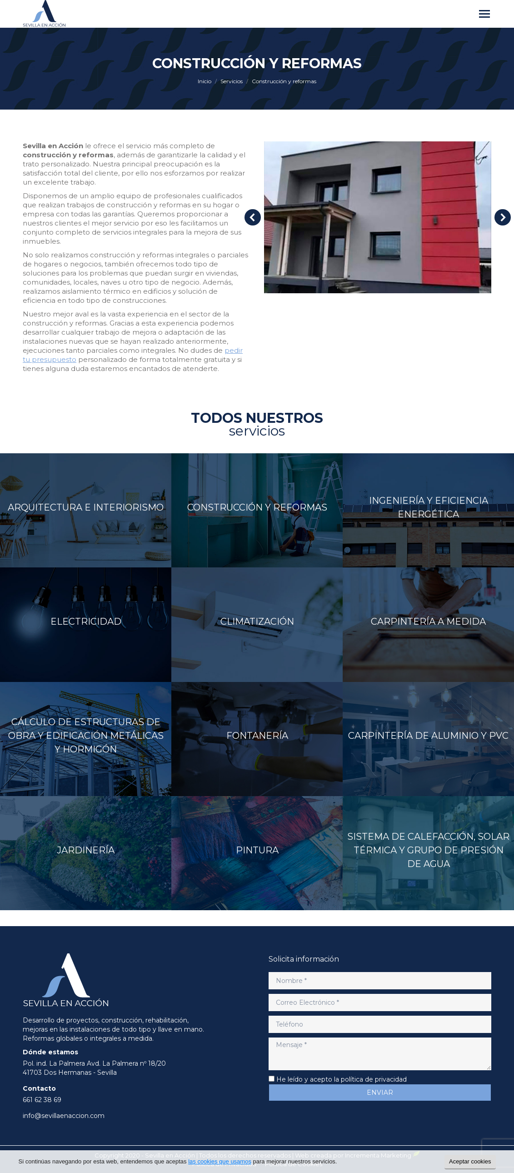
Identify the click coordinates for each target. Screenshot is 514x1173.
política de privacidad (374, 1079)
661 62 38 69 (42, 1100)
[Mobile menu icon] (484, 13)
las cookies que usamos (219, 1161)
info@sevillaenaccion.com (64, 1116)
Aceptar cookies (470, 1161)
